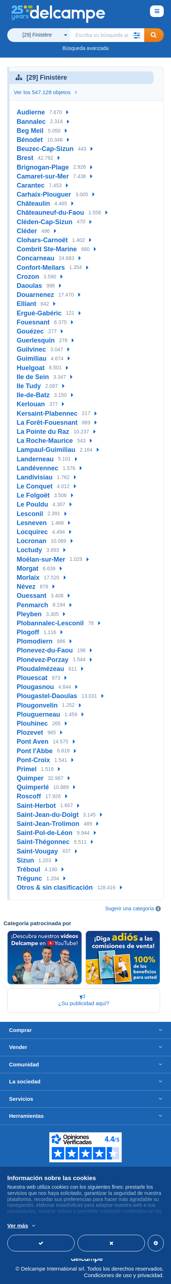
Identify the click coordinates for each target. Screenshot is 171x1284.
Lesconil (30, 513)
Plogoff (28, 632)
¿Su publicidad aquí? (82, 1000)
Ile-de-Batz (33, 395)
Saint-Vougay (37, 851)
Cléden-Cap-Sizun (44, 222)
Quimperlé (33, 787)
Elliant (26, 303)
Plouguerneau (38, 714)
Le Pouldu (32, 504)
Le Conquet (35, 486)
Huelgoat (31, 368)
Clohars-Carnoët (42, 240)
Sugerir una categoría (129, 908)
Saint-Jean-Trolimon (48, 823)
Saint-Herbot (36, 805)
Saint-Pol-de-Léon (44, 832)
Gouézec (30, 331)
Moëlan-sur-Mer (41, 559)
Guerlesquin (36, 340)
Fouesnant (33, 322)
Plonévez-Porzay (42, 659)
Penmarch (32, 605)
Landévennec (37, 468)
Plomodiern (35, 641)
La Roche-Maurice (45, 440)
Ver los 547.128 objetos (45, 92)
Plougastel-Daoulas (47, 696)
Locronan (31, 541)
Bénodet (30, 139)
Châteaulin (33, 203)
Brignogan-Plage (43, 167)
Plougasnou (35, 687)
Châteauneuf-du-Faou (50, 212)
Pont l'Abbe (35, 751)
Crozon (28, 276)
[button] (136, 35)
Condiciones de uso (108, 1275)
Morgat (27, 568)
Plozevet (30, 732)
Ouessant (31, 595)
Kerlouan (31, 404)
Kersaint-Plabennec (47, 413)
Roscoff (29, 796)
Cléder (27, 231)
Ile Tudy (29, 386)
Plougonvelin (37, 705)
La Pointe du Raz (43, 431)
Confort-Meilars (41, 267)
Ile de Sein (33, 377)
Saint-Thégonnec (43, 841)
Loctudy (29, 550)
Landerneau (35, 459)
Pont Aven (33, 741)
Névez (26, 586)
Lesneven (32, 522)
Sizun (25, 860)
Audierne (31, 112)
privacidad (149, 1275)
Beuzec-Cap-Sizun (45, 148)
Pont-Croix (33, 760)
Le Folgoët (33, 495)
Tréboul (28, 869)
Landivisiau (35, 477)
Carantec (31, 185)
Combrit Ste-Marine (47, 249)
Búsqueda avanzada (85, 48)
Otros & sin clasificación (55, 887)
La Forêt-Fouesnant (47, 422)
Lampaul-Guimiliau (46, 449)
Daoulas (29, 285)
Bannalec (31, 121)
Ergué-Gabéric (39, 313)
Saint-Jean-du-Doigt (48, 814)
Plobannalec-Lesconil (50, 623)
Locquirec (32, 532)
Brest (25, 157)
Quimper (30, 778)
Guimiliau (31, 358)
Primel (27, 769)
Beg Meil (30, 130)
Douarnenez (35, 294)
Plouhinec (32, 723)
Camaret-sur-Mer (43, 176)
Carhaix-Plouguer (44, 194)
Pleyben (29, 614)
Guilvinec (31, 349)
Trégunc (29, 878)
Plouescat (32, 677)
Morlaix (28, 577)
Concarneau (35, 258)
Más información (27, 1226)
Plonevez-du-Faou (45, 650)
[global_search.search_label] (107, 35)
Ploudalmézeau (40, 668)
